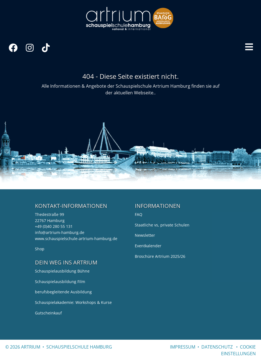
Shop (39, 248)
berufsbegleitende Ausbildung (63, 291)
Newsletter (145, 235)
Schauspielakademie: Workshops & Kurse (73, 302)
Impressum (182, 347)
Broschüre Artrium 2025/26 (160, 256)
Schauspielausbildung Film (60, 281)
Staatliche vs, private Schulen (162, 225)
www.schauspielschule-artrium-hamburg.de (76, 238)
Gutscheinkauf (48, 313)
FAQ (138, 214)
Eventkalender (148, 245)
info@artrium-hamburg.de (59, 232)
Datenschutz (217, 347)
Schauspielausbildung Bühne (62, 271)
